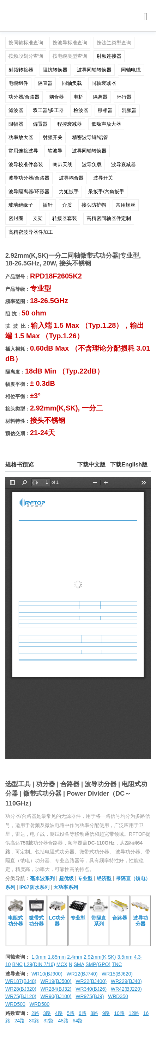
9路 (106, 1013)
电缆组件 (18, 83)
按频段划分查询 (25, 56)
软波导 (55, 150)
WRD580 (39, 1004)
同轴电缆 (131, 70)
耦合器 (56, 97)
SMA (79, 964)
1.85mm (57, 957)
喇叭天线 (62, 164)
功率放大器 (20, 137)
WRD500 (15, 1004)
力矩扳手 (69, 191)
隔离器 (100, 97)
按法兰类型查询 (114, 42)
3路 (47, 1013)
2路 (35, 1013)
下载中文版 (91, 465)
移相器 (105, 110)
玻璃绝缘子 (20, 205)
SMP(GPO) (97, 964)
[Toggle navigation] (145, 16)
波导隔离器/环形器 (28, 191)
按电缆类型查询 (70, 56)
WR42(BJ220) (126, 989)
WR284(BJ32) (56, 989)
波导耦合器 (71, 178)
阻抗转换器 (55, 70)
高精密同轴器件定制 (108, 218)
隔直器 (45, 83)
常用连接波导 (23, 150)
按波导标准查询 (70, 42)
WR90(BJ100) (56, 996)
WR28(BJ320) (20, 989)
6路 (82, 1013)
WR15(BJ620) (117, 974)
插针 (48, 205)
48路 (63, 1020)
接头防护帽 (94, 205)
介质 (67, 205)
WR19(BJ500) (56, 981)
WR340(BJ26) (91, 989)
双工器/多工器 (48, 110)
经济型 (104, 878)
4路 (59, 1013)
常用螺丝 (126, 205)
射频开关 (52, 137)
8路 (94, 1013)
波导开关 (103, 178)
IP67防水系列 (34, 887)
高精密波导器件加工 (30, 232)
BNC (17, 964)
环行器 (124, 97)
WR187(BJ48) (20, 981)
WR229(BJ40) (126, 981)
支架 (38, 218)
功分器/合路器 (24, 97)
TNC (117, 964)
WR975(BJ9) (90, 996)
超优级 (66, 878)
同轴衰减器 (103, 83)
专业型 (85, 878)
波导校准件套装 (25, 164)
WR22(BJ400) (91, 981)
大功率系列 (65, 887)
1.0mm (39, 957)
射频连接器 (109, 56)
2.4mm (74, 957)
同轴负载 (72, 83)
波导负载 (92, 164)
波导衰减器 (123, 164)
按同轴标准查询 (25, 42)
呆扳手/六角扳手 (106, 191)
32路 (48, 1020)
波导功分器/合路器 (28, 178)
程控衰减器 (69, 124)
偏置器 (40, 124)
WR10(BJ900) (46, 974)
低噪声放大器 (106, 124)
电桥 (78, 97)
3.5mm (124, 957)
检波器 (80, 110)
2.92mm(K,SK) (100, 957)
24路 (19, 1020)
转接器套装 (64, 218)
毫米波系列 (42, 878)
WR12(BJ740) (81, 974)
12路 (133, 1013)
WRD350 (118, 996)
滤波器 (15, 110)
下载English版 (129, 465)
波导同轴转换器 (94, 70)
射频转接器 (20, 70)
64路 (78, 1020)
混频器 (129, 110)
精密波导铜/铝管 (90, 137)
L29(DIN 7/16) (39, 964)
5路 (70, 1013)
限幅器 (15, 124)
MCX (61, 964)
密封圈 (15, 218)
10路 (119, 1013)
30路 (34, 1020)
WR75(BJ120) (20, 996)
